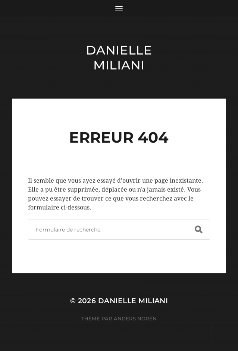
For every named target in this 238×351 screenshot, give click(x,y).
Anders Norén (135, 319)
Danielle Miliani (119, 57)
